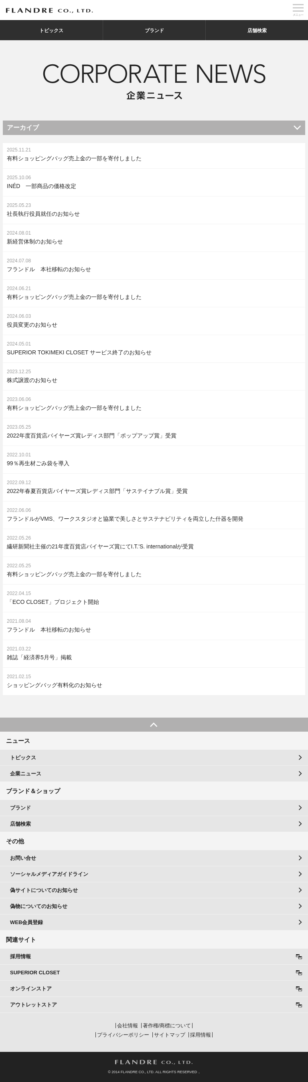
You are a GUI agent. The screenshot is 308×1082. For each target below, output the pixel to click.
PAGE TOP (154, 725)
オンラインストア (31, 989)
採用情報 (20, 956)
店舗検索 (257, 30)
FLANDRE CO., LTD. (154, 1062)
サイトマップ (169, 1035)
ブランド (154, 30)
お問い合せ (23, 858)
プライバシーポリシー (123, 1035)
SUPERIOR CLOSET (35, 973)
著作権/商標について (167, 1026)
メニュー (298, 10)
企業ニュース (25, 774)
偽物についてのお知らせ (38, 906)
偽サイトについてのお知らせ (44, 890)
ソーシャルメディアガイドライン (49, 874)
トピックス (51, 30)
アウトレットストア (33, 1005)
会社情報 (127, 1026)
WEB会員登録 (26, 922)
